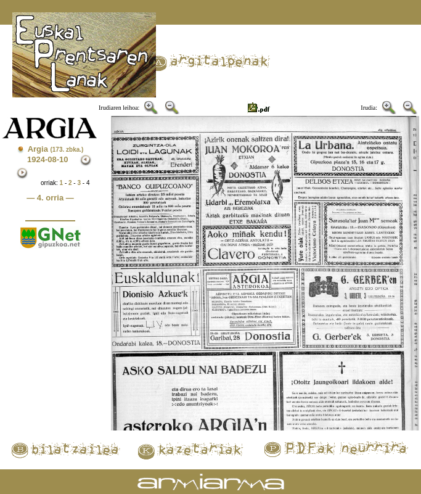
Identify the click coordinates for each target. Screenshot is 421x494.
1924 (36, 159)
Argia (56, 149)
